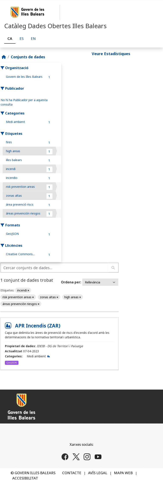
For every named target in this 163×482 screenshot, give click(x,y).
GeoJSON (11, 362)
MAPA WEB (123, 472)
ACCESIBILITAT (25, 478)
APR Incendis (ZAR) (37, 325)
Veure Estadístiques (111, 53)
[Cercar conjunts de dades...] (54, 268)
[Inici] (4, 56)
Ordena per (70, 282)
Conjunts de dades (28, 56)
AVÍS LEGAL (97, 472)
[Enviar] (113, 268)
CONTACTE (71, 472)
